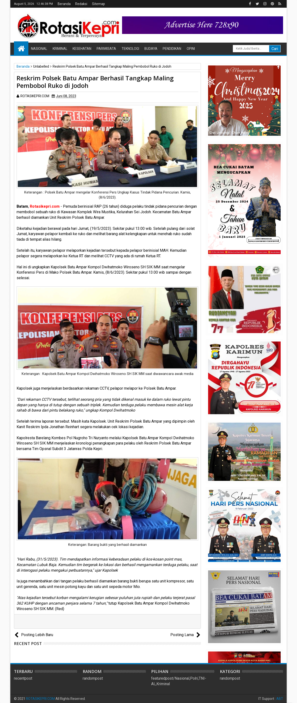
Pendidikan (172, 49)
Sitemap (98, 4)
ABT (279, 699)
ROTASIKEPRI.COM (40, 699)
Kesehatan (82, 49)
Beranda (64, 4)
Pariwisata (106, 49)
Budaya (150, 49)
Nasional (39, 49)
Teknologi (130, 49)
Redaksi (81, 4)
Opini (191, 49)
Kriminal (60, 49)
